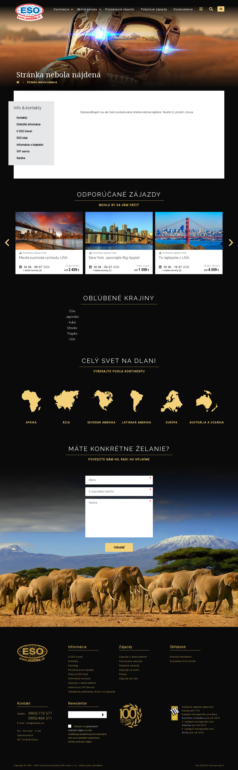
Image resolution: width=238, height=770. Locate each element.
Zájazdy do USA (128, 678)
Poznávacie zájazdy (119, 9)
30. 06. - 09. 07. (53, 267)
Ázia (66, 422)
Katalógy (73, 665)
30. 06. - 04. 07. (123, 267)
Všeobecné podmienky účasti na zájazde (91, 691)
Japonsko (72, 317)
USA (72, 339)
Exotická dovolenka (180, 656)
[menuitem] (29, 11)
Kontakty (73, 661)
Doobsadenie (183, 9)
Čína (72, 311)
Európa (171, 422)
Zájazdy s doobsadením (82, 683)
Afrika (31, 422)
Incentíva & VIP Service (81, 687)
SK (220, 9)
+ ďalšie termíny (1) (121, 270)
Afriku (185, 732)
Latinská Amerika (136, 422)
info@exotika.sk (35, 723)
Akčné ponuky (87, 9)
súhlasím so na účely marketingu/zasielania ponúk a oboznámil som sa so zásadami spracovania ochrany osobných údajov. (87, 734)
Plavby (123, 674)
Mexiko (72, 328)
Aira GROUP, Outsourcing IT (209, 765)
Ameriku (186, 725)
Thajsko (72, 333)
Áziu (214, 714)
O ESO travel (75, 656)
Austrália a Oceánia (207, 422)
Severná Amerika (101, 422)
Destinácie (61, 9)
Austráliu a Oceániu (193, 718)
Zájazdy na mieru (129, 670)
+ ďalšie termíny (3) (51, 270)
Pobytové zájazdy (154, 9)
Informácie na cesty (79, 678)
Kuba (72, 322)
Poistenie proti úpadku (81, 670)
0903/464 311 (40, 718)
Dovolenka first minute (183, 661)
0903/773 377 (40, 713)
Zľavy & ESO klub (78, 674)
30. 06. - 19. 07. (193, 267)
